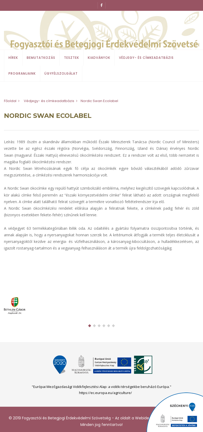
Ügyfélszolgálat (61, 73)
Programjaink (22, 73)
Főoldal (10, 100)
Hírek (13, 57)
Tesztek (71, 57)
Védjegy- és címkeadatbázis (146, 57)
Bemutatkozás (41, 57)
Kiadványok (99, 57)
